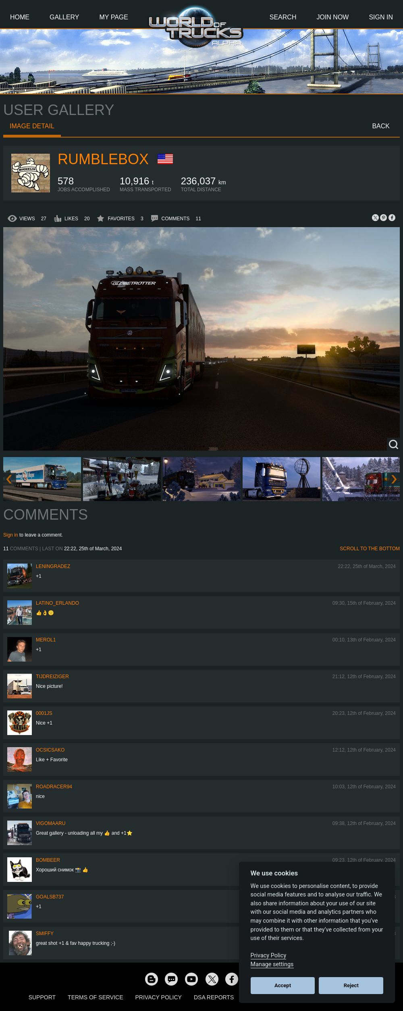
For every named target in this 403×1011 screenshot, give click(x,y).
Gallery (64, 17)
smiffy (45, 933)
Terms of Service (95, 997)
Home (19, 17)
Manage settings (272, 964)
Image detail (32, 126)
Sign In (381, 17)
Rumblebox (103, 159)
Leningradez (53, 566)
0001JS (44, 713)
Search (283, 17)
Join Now (332, 17)
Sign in (10, 535)
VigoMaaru (50, 823)
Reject (351, 985)
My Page (114, 17)
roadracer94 (54, 787)
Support (42, 997)
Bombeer (48, 860)
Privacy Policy (158, 997)
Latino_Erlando (57, 603)
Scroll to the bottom (370, 548)
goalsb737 (50, 897)
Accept (282, 985)
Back (381, 126)
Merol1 (46, 640)
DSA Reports (214, 997)
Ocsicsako (50, 750)
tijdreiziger (52, 676)
